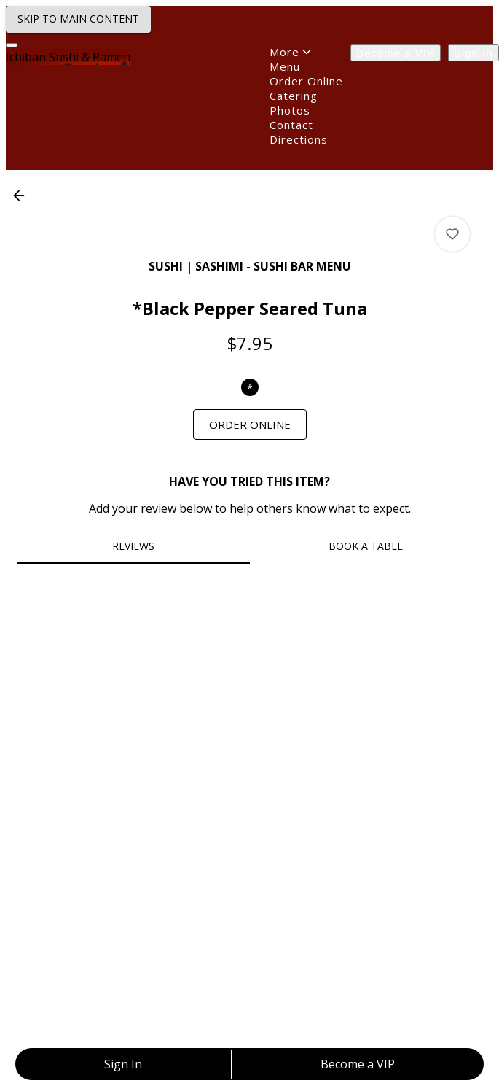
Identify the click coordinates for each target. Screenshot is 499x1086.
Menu (285, 66)
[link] (250, 424)
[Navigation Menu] (11, 45)
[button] (23, 195)
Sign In (473, 53)
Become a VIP (395, 53)
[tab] (133, 546)
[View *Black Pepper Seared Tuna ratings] (452, 234)
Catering (294, 95)
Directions (299, 139)
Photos (290, 110)
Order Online (306, 81)
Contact (291, 124)
